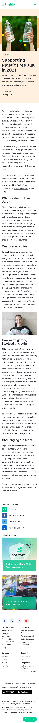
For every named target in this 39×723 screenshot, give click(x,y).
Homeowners (8, 627)
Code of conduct (27, 639)
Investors (6, 666)
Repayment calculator (6, 635)
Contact (24, 659)
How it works (7, 630)
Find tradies (6, 644)
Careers (5, 659)
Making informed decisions (27, 667)
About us (5, 656)
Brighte (5, 653)
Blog (5, 54)
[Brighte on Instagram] (19, 620)
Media (4, 663)
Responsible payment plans (8, 640)
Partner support (27, 636)
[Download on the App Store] (9, 693)
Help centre (25, 656)
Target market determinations (27, 643)
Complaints (25, 663)
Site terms (26, 704)
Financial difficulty (28, 671)
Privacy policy (15, 704)
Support (24, 653)
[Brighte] (8, 4)
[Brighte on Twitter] (11, 620)
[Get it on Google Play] (24, 693)
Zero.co (24, 291)
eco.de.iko (27, 375)
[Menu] (35, 4)
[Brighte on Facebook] (4, 620)
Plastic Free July (21, 188)
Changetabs (7, 298)
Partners (25, 627)
